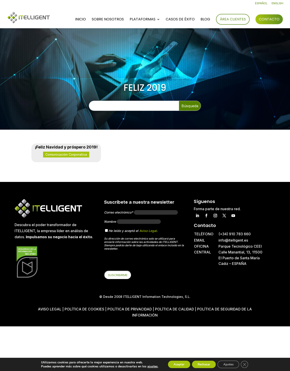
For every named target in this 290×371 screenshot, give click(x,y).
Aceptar (175, 364)
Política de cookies (85, 309)
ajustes (148, 366)
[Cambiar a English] (277, 4)
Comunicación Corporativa (66, 154)
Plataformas (142, 20)
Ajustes (230, 364)
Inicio (80, 20)
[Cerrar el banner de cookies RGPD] (248, 364)
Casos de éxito (180, 20)
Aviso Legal (148, 231)
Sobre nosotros (108, 20)
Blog (205, 20)
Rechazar (203, 364)
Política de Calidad (174, 309)
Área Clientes (233, 19)
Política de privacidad (129, 309)
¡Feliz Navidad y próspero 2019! (66, 147)
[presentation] (138, 262)
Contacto (269, 19)
